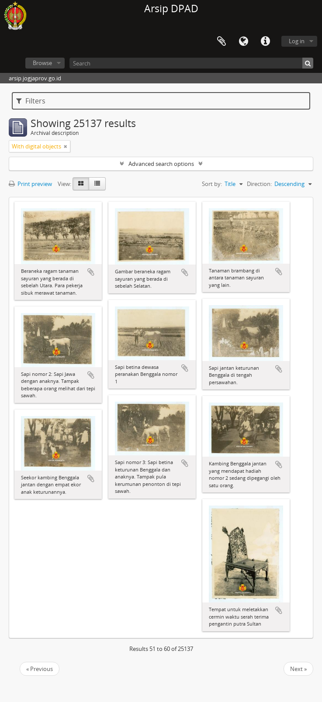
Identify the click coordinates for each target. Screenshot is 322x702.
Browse (42, 63)
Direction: (259, 184)
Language (243, 41)
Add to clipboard (91, 272)
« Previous (39, 669)
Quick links (265, 41)
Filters (30, 101)
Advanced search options (161, 164)
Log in (297, 41)
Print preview (30, 184)
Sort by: (212, 184)
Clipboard (221, 41)
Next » (298, 669)
